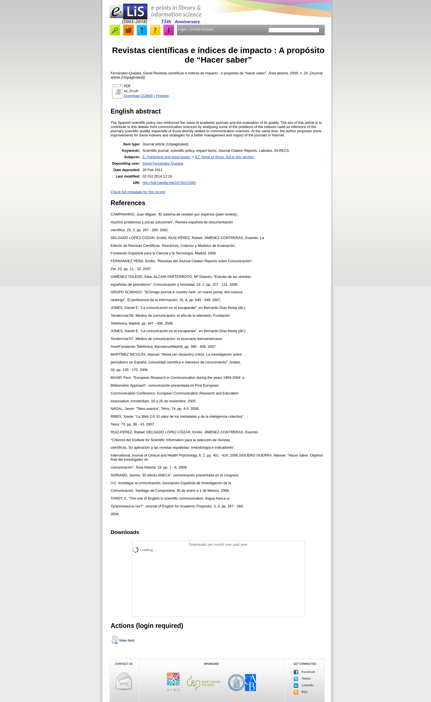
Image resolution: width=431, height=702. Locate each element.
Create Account (201, 29)
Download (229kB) (138, 96)
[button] (115, 640)
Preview (162, 96)
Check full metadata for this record (138, 192)
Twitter (302, 679)
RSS (301, 692)
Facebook (304, 672)
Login (182, 29)
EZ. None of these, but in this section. (225, 157)
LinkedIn (304, 685)
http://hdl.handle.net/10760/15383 (169, 183)
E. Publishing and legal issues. (166, 157)
